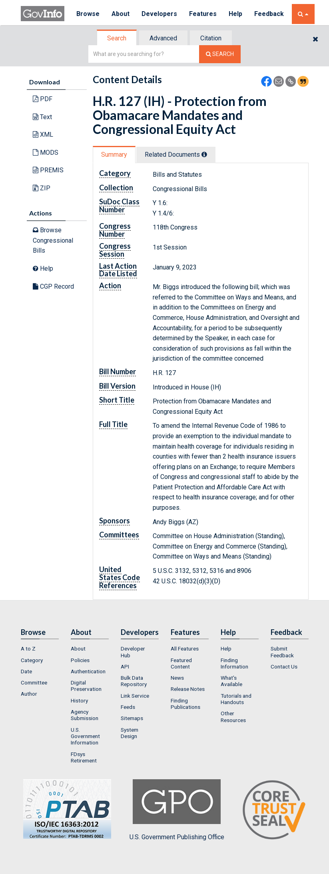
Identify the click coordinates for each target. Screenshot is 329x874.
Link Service (135, 695)
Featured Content (181, 663)
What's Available (231, 680)
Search (116, 38)
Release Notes (188, 689)
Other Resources (233, 716)
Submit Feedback (282, 651)
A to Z (28, 648)
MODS (45, 152)
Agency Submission (84, 714)
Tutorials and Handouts (236, 698)
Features (203, 14)
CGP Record (53, 286)
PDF (42, 99)
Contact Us (284, 666)
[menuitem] (40, 648)
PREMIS (48, 170)
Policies (80, 660)
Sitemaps (132, 718)
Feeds (128, 707)
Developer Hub (133, 651)
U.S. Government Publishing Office (177, 810)
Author (29, 693)
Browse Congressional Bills (53, 240)
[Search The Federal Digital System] (220, 54)
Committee (34, 682)
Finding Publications (185, 703)
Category (32, 660)
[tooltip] (204, 154)
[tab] (117, 38)
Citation (210, 38)
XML (43, 134)
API (125, 666)
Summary (114, 154)
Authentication (88, 671)
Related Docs (176, 154)
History (79, 700)
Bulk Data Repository (134, 680)
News (177, 677)
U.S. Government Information (85, 736)
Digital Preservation (86, 685)
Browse (88, 14)
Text (42, 117)
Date (26, 671)
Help (235, 14)
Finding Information (234, 663)
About (121, 14)
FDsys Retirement (84, 757)
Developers (159, 14)
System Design (129, 732)
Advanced (163, 38)
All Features (185, 648)
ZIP (41, 188)
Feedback (269, 14)
